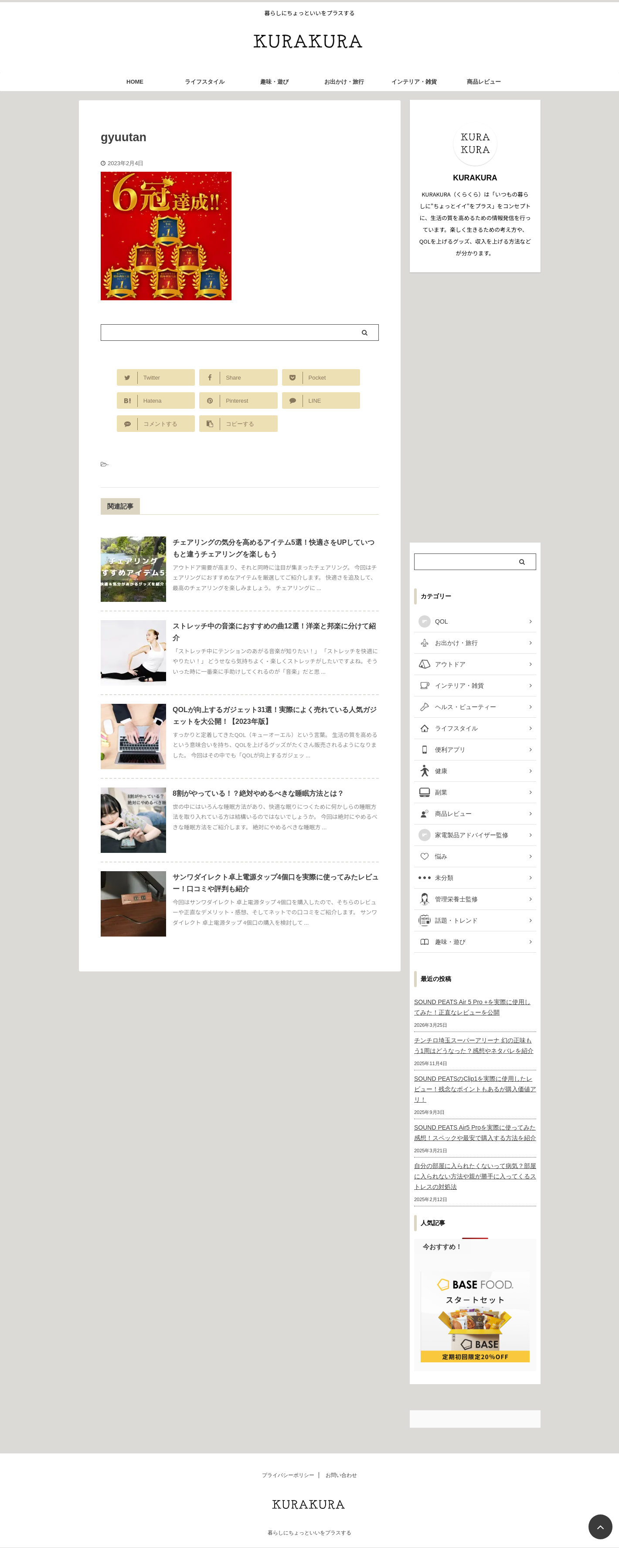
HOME (134, 81)
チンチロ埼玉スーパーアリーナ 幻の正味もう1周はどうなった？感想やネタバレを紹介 (474, 1045)
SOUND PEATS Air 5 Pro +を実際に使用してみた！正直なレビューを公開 (472, 1007)
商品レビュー (484, 81)
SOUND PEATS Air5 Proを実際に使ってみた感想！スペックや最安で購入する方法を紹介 (475, 1132)
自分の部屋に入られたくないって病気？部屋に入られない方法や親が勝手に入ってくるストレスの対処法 (475, 1176)
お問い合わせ (341, 1475)
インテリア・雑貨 (414, 81)
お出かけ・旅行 (344, 81)
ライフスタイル (204, 81)
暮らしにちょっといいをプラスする (309, 1533)
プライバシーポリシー (288, 1475)
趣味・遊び (274, 81)
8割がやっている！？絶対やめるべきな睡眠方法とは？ (258, 793)
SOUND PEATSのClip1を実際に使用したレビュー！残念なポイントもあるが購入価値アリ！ (475, 1089)
